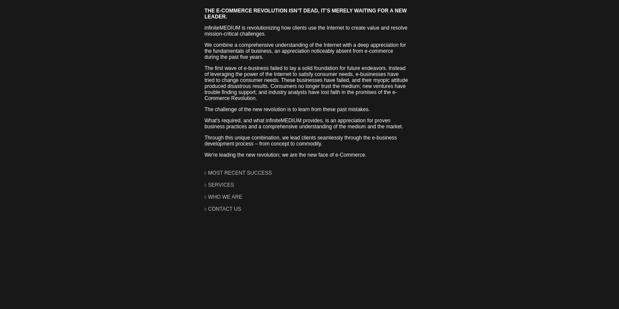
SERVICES (221, 185)
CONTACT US (224, 209)
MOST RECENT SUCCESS (240, 173)
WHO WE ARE (225, 197)
